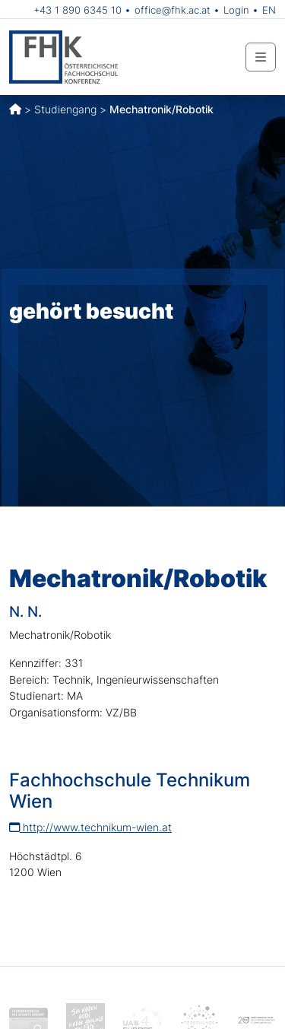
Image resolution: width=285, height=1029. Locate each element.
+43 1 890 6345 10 (77, 10)
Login (236, 10)
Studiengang (65, 109)
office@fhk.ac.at (173, 10)
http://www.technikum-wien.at (90, 827)
